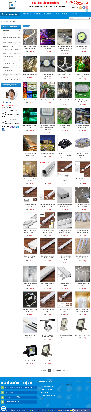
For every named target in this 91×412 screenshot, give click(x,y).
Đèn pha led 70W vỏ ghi (64, 335)
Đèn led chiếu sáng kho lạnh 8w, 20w (82, 101)
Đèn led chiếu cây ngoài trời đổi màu (47, 47)
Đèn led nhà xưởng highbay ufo (47, 75)
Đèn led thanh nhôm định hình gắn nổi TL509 (65, 258)
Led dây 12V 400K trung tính (82, 154)
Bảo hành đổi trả (45, 392)
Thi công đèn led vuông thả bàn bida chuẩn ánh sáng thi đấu (64, 48)
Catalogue (47, 14)
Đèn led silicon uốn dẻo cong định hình (82, 126)
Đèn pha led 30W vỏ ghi (47, 361)
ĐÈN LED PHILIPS (8, 56)
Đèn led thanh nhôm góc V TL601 (82, 257)
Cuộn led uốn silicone (65, 74)
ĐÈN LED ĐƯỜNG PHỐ (9, 70)
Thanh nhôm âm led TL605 (65, 180)
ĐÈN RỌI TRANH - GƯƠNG (10, 53)
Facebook (68, 385)
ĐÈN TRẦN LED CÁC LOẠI (10, 42)
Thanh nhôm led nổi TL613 (30, 180)
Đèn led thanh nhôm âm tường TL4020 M (47, 205)
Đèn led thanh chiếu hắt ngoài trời (64, 101)
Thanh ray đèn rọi (30, 335)
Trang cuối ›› (66, 370)
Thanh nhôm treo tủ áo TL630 (47, 284)
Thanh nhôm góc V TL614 (65, 284)
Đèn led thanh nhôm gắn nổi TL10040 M (30, 231)
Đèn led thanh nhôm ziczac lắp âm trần (30, 47)
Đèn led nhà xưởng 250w (65, 126)
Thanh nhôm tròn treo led (47, 180)
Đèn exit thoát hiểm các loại (30, 126)
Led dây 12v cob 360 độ (82, 75)
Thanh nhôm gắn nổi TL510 (47, 310)
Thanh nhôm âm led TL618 (82, 180)
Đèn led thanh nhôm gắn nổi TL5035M (82, 231)
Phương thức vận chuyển (48, 395)
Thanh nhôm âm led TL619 (30, 205)
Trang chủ (27, 14)
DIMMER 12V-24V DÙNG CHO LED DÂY (65, 154)
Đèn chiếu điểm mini (47, 100)
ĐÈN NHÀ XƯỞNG (8, 46)
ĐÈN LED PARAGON (8, 63)
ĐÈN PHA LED (7, 34)
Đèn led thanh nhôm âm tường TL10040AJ (82, 205)
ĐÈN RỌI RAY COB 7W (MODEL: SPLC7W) (47, 336)
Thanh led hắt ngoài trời (30, 74)
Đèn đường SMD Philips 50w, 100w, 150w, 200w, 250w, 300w (47, 127)
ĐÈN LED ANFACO (8, 67)
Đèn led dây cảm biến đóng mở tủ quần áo (82, 310)
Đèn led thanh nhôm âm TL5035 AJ (30, 284)
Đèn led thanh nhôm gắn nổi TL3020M (65, 231)
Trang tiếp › (57, 370)
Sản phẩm (12, 21)
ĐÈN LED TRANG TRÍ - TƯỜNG (11, 79)
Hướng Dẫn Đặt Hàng (47, 389)
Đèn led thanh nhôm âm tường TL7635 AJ (64, 205)
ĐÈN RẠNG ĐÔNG (8, 60)
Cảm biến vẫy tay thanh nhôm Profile (30, 310)
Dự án (57, 14)
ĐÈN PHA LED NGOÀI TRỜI (10, 49)
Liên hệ (74, 14)
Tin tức (64, 14)
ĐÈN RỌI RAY (7, 30)
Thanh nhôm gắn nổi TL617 (82, 284)
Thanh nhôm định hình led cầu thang (30, 154)
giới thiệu (37, 14)
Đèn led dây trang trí (47, 153)
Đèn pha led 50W (30, 361)
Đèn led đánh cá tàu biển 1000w (82, 47)
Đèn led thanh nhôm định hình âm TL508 (47, 257)
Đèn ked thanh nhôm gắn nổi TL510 (47, 231)
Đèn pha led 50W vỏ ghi (82, 335)
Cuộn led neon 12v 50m (30, 100)
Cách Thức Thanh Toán (47, 386)
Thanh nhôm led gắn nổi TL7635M (30, 257)
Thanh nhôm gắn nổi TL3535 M (64, 310)
